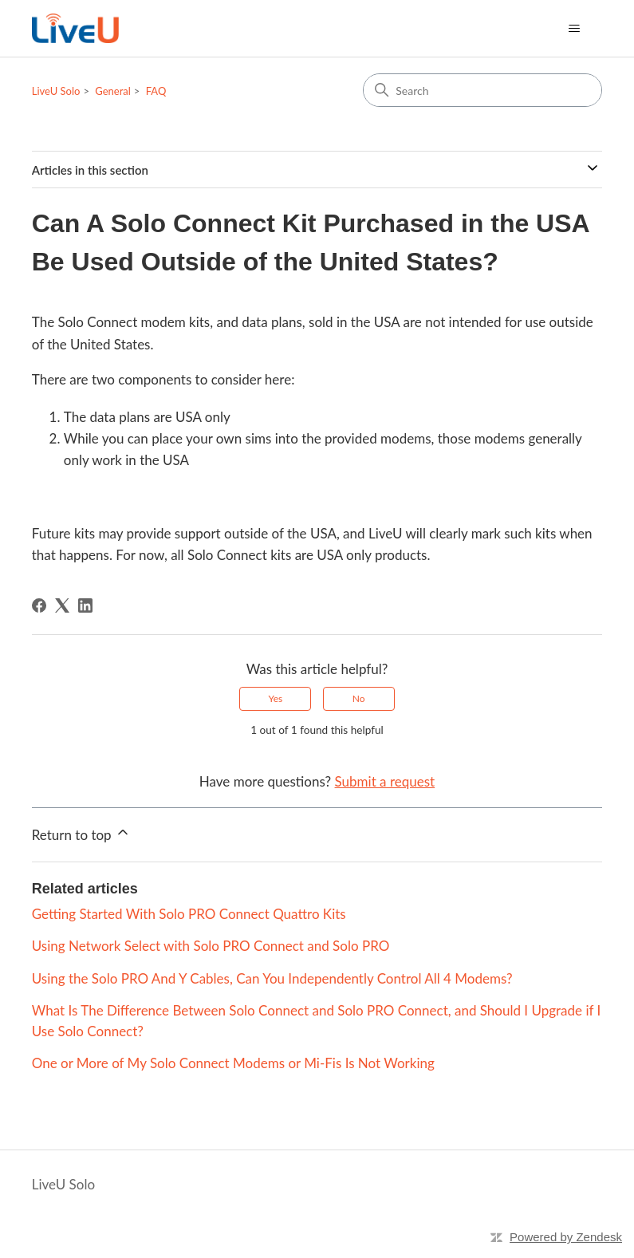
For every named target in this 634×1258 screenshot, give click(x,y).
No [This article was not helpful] (358, 698)
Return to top (81, 833)
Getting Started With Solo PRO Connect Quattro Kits (189, 913)
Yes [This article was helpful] (275, 698)
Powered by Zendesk (566, 1237)
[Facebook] (39, 605)
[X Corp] (62, 605)
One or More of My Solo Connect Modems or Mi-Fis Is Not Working (233, 1063)
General (113, 91)
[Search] (482, 90)
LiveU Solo (56, 91)
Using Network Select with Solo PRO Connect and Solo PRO (211, 945)
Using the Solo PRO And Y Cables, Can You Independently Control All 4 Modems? (272, 978)
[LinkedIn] (85, 605)
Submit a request (385, 781)
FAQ (156, 91)
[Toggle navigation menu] (573, 28)
